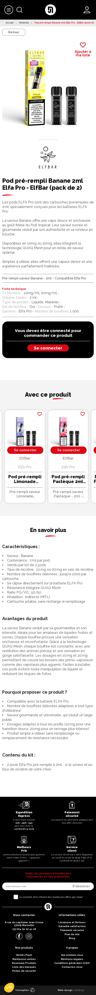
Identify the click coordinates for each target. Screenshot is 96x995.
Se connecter (48, 348)
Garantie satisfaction (72, 926)
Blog (72, 938)
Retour (13, 32)
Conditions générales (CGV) (72, 963)
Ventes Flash (24, 955)
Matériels (24, 22)
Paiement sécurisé (72, 930)
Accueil (10, 22)
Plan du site (72, 934)
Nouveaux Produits (24, 963)
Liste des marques (24, 967)
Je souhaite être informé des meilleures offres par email (50, 897)
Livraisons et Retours (72, 922)
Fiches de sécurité (24, 971)
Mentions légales (72, 959)
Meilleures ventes (24, 959)
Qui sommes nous (72, 955)
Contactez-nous (72, 967)
